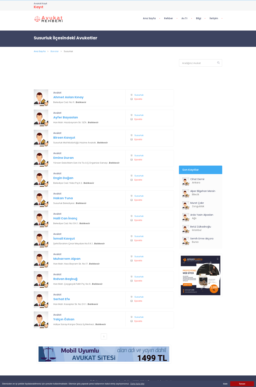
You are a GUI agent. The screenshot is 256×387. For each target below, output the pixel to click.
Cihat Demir (197, 179)
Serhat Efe (61, 299)
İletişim (213, 18)
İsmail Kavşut (64, 238)
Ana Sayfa (149, 18)
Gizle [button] (225, 384)
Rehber (168, 18)
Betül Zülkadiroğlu (200, 226)
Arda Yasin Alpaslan (201, 214)
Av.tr (184, 18)
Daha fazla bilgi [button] (137, 384)
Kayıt (38, 7)
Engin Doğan (63, 178)
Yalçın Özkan (63, 319)
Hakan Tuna (63, 198)
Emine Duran (63, 158)
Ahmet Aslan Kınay (68, 97)
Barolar (55, 51)
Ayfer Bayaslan (65, 117)
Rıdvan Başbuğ (65, 279)
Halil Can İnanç (65, 218)
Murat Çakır (197, 203)
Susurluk (139, 95)
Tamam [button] (242, 384)
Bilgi (198, 18)
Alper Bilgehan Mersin (202, 191)
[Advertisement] (104, 75)
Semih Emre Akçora (201, 238)
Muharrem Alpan (66, 259)
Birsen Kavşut (64, 137)
